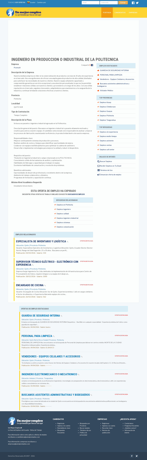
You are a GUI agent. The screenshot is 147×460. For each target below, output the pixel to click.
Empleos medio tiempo (108, 136)
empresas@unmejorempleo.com (19, 444)
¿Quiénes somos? (130, 428)
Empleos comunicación (65, 227)
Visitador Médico (106, 90)
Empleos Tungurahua (108, 120)
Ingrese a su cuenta (108, 426)
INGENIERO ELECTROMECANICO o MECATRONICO (50, 374)
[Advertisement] (73, 37)
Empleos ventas (106, 145)
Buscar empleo (85, 428)
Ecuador (31, 2)
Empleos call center (107, 149)
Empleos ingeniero (64, 209)
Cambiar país (41, 2)
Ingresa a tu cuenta (63, 426)
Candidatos (119, 12)
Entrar (123, 2)
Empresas (133, 12)
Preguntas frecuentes (132, 426)
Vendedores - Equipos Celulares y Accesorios (117, 79)
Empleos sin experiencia (109, 132)
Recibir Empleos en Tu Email (109, 166)
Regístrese (105, 423)
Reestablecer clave (63, 428)
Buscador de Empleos (76, 194)
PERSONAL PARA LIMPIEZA (111, 75)
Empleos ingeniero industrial (67, 218)
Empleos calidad (63, 214)
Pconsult (17, 68)
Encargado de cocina (31, 285)
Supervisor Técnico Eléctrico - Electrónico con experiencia (47, 263)
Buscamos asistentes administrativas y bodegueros (57, 394)
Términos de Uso (105, 170)
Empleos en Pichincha (65, 205)
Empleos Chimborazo (108, 107)
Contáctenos (129, 423)
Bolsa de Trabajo (36, 430)
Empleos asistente (107, 141)
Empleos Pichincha (107, 115)
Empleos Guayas (106, 111)
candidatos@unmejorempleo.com (28, 437)
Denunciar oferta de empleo (109, 175)
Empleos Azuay (105, 102)
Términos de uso (85, 430)
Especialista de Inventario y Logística (42, 241)
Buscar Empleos (104, 161)
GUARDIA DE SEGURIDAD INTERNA (114, 70)
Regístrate (60, 423)
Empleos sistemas (63, 222)
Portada (107, 12)
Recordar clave (107, 428)
